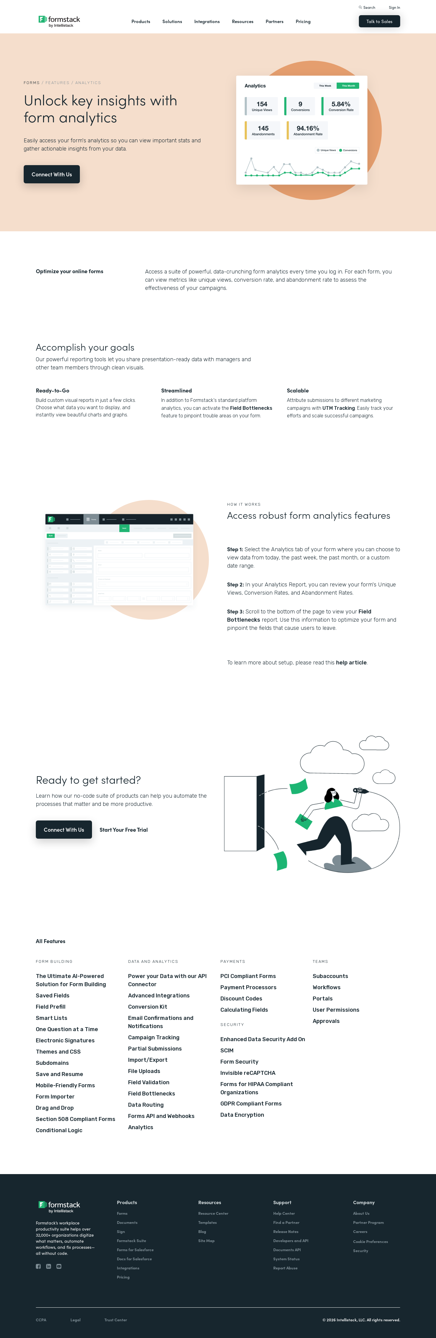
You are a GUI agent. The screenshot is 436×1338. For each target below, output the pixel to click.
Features (58, 82)
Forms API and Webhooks (161, 1116)
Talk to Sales (379, 21)
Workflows (327, 987)
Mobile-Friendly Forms (65, 1085)
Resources (243, 21)
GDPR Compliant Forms (251, 1103)
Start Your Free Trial (124, 829)
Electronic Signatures (65, 1040)
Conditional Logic (59, 1130)
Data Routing (146, 1105)
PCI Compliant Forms (248, 976)
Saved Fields (53, 995)
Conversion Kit (147, 1007)
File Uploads (144, 1071)
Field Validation (148, 1082)
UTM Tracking (338, 408)
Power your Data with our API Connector (167, 980)
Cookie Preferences (370, 1241)
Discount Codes (241, 998)
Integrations (207, 21)
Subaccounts (330, 976)
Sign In (394, 7)
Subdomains (52, 1063)
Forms (32, 82)
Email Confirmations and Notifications (160, 1022)
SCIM (226, 1050)
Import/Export (148, 1060)
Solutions (172, 21)
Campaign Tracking (153, 1037)
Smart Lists (51, 1018)
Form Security (239, 1061)
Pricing (303, 21)
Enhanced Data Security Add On (262, 1039)
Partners (275, 21)
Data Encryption (242, 1115)
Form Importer (55, 1096)
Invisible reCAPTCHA (247, 1073)
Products (140, 21)
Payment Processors (248, 987)
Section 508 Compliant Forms (75, 1119)
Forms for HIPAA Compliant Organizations (256, 1088)
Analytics (140, 1127)
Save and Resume (59, 1074)
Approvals (326, 1021)
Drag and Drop (55, 1108)
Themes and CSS (58, 1051)
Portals (323, 998)
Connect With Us (52, 174)
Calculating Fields (244, 1010)
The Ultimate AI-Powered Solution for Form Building (71, 980)
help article (351, 662)
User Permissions (336, 1010)
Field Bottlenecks (251, 408)
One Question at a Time (67, 1029)
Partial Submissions (155, 1048)
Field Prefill (51, 1007)
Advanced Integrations (159, 995)
